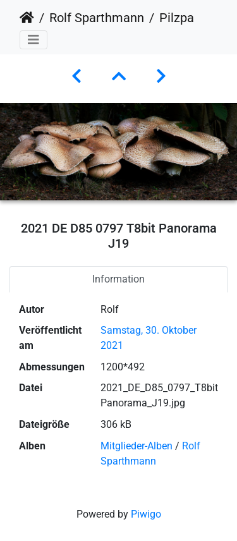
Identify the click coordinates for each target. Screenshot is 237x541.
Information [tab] (118, 279)
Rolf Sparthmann (96, 17)
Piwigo (146, 514)
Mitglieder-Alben (136, 446)
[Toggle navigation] (33, 39)
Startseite (27, 17)
